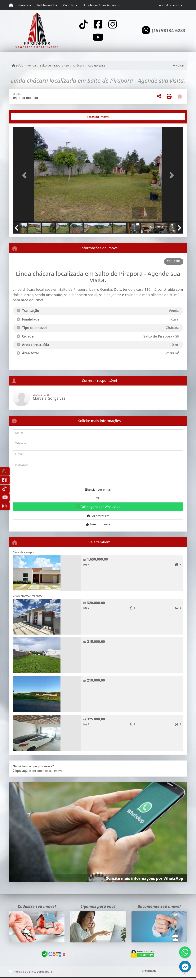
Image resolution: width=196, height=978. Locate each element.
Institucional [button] (45, 5)
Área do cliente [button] (169, 5)
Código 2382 (96, 65)
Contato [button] (68, 5)
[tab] (25, 116)
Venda (31, 65)
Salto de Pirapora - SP (54, 65)
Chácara (78, 65)
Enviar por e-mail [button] (98, 489)
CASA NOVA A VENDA (27, 595)
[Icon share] (83, 24)
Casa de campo (23, 552)
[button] (25, 175)
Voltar (178, 65)
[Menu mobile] (11, 5)
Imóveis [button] (22, 5)
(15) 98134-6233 (168, 30)
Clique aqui (21, 771)
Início (17, 65)
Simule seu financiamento (100, 5)
